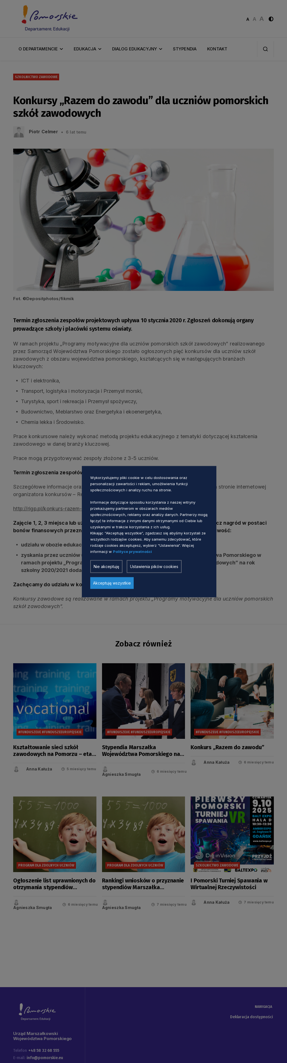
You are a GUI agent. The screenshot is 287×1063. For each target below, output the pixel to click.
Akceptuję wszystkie (112, 582)
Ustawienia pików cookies (154, 566)
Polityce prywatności (132, 551)
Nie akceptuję (106, 566)
